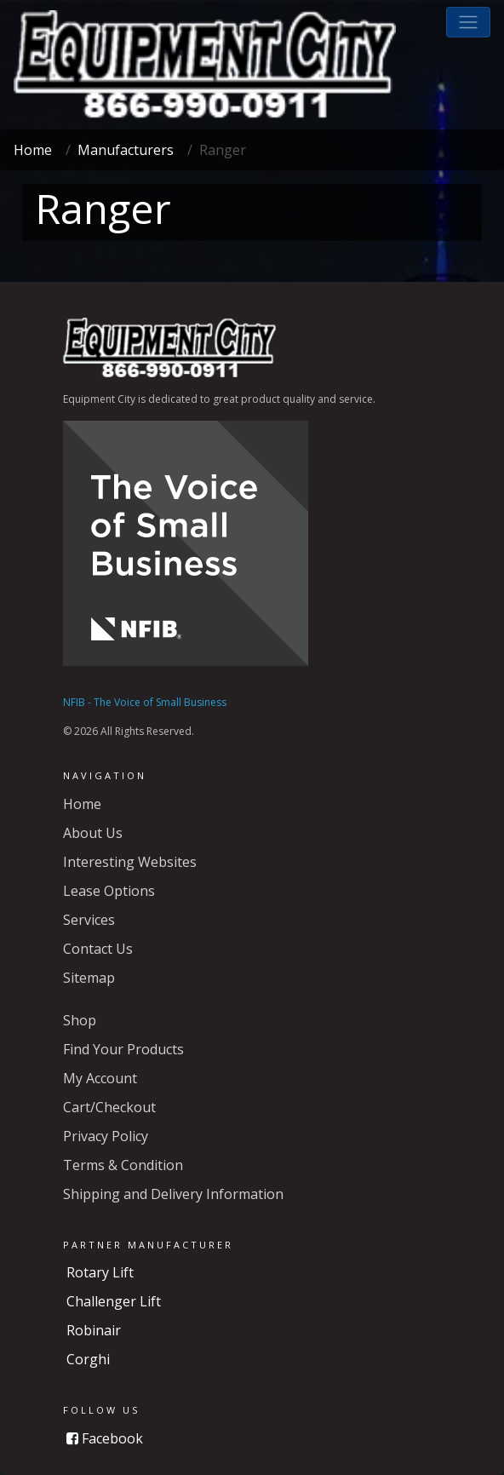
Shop (79, 1020)
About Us (93, 833)
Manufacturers (125, 150)
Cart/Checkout (109, 1107)
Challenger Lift (113, 1301)
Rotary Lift (100, 1272)
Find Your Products (123, 1049)
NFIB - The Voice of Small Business (144, 702)
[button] (468, 22)
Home (33, 150)
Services (89, 919)
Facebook (104, 1438)
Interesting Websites (130, 861)
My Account (100, 1078)
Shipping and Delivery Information (173, 1194)
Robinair (93, 1330)
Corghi (88, 1359)
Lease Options (109, 890)
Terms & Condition (123, 1165)
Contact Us (98, 948)
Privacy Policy (105, 1136)
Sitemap (89, 977)
